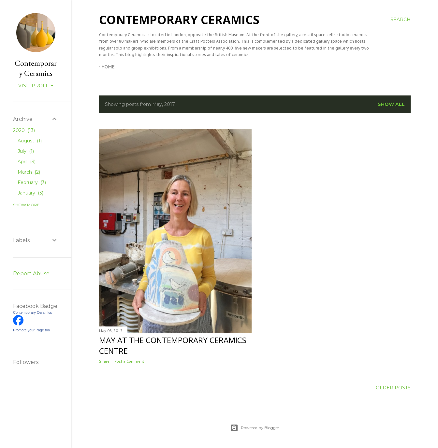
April (27, 162)
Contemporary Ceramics (179, 20)
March (29, 172)
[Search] (400, 19)
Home (108, 67)
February (32, 182)
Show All (391, 104)
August (30, 141)
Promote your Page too (31, 330)
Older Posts (393, 388)
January (30, 193)
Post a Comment (129, 361)
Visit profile (35, 86)
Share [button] (104, 361)
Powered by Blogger (254, 428)
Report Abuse (31, 273)
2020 (24, 130)
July (26, 151)
